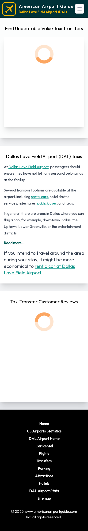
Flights (44, 453)
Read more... (14, 243)
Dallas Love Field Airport (28, 166)
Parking (44, 468)
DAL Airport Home (44, 438)
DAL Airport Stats (44, 491)
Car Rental (44, 446)
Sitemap (44, 498)
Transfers (44, 461)
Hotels (44, 483)
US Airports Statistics (44, 431)
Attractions (44, 476)
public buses (47, 203)
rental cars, (40, 196)
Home (44, 423)
